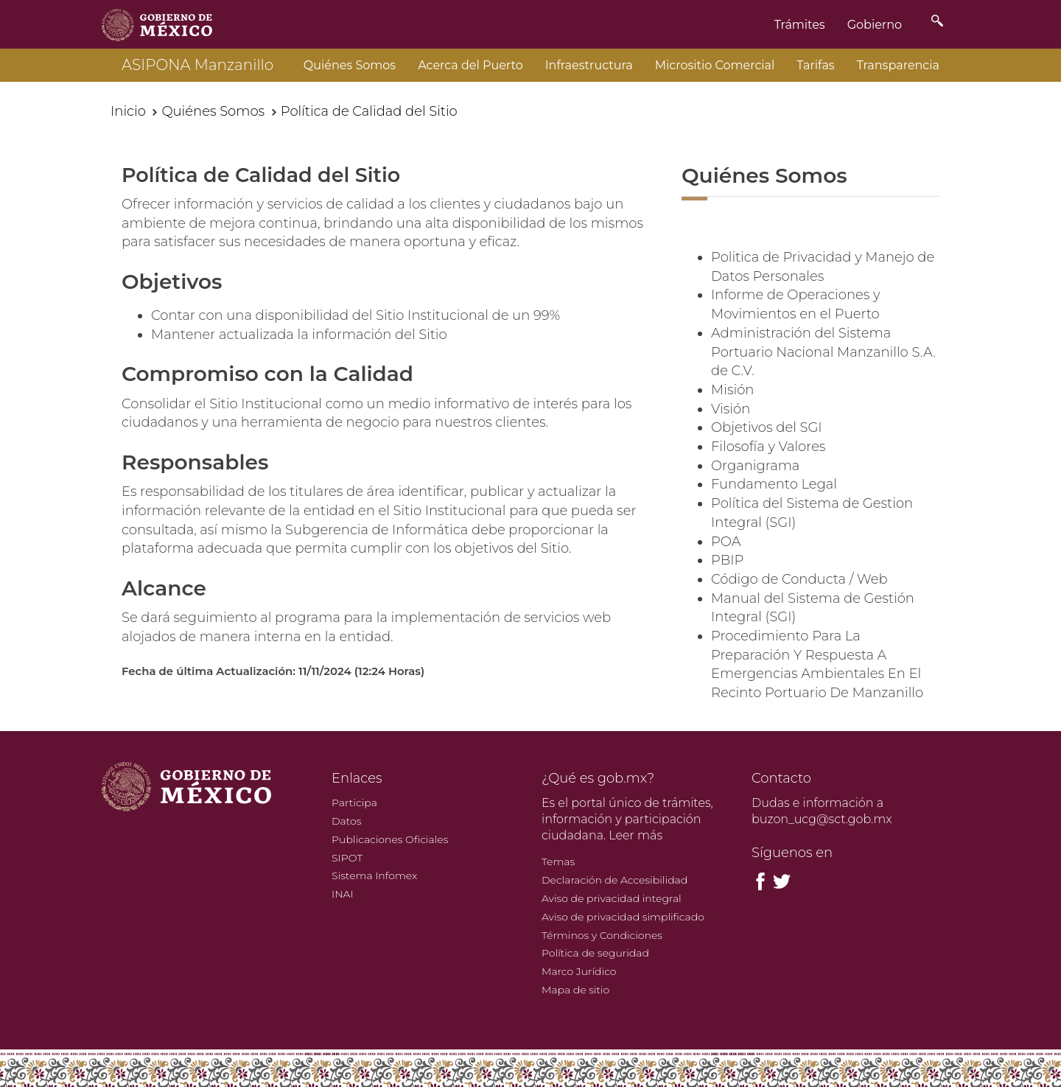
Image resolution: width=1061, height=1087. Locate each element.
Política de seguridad (595, 953)
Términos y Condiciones (602, 935)
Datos (346, 821)
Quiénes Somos (350, 65)
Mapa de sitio (575, 989)
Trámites (799, 25)
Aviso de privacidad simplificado (623, 916)
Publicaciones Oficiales (390, 839)
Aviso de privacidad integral (612, 898)
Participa (354, 802)
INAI (343, 894)
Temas (558, 861)
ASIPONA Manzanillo (197, 65)
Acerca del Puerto (470, 65)
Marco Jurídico (579, 971)
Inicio (128, 111)
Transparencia (898, 65)
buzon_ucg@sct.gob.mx (822, 819)
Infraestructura (589, 65)
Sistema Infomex (374, 875)
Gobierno (874, 25)
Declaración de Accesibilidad (614, 880)
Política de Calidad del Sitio (369, 111)
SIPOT (347, 857)
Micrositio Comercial (715, 65)
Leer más (635, 835)
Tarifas (815, 65)
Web (872, 579)
